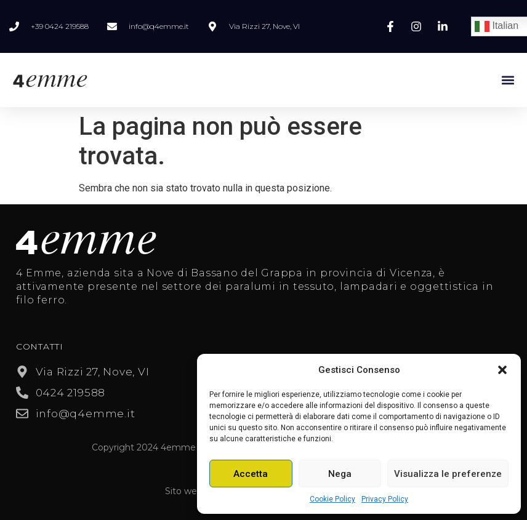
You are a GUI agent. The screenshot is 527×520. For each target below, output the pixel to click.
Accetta (250, 473)
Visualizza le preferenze (448, 473)
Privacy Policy (384, 499)
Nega (340, 473)
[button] (502, 370)
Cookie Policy (332, 499)
